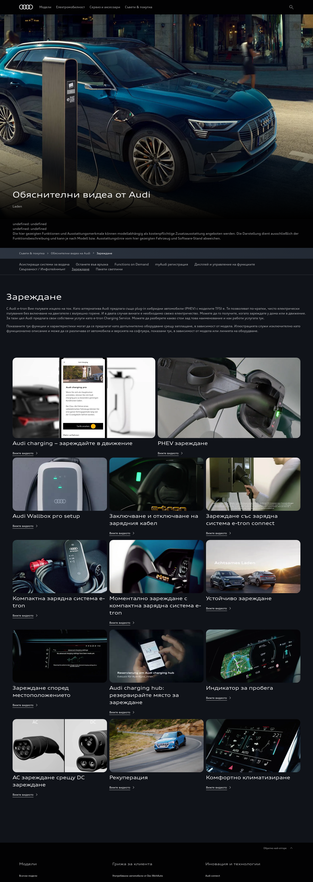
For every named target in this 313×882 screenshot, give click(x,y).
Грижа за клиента (132, 864)
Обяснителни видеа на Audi (70, 253)
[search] (291, 7)
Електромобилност (70, 7)
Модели (45, 7)
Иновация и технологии (232, 864)
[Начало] (26, 7)
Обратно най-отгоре (278, 848)
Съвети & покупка (138, 7)
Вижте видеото (25, 453)
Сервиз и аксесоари (105, 7)
